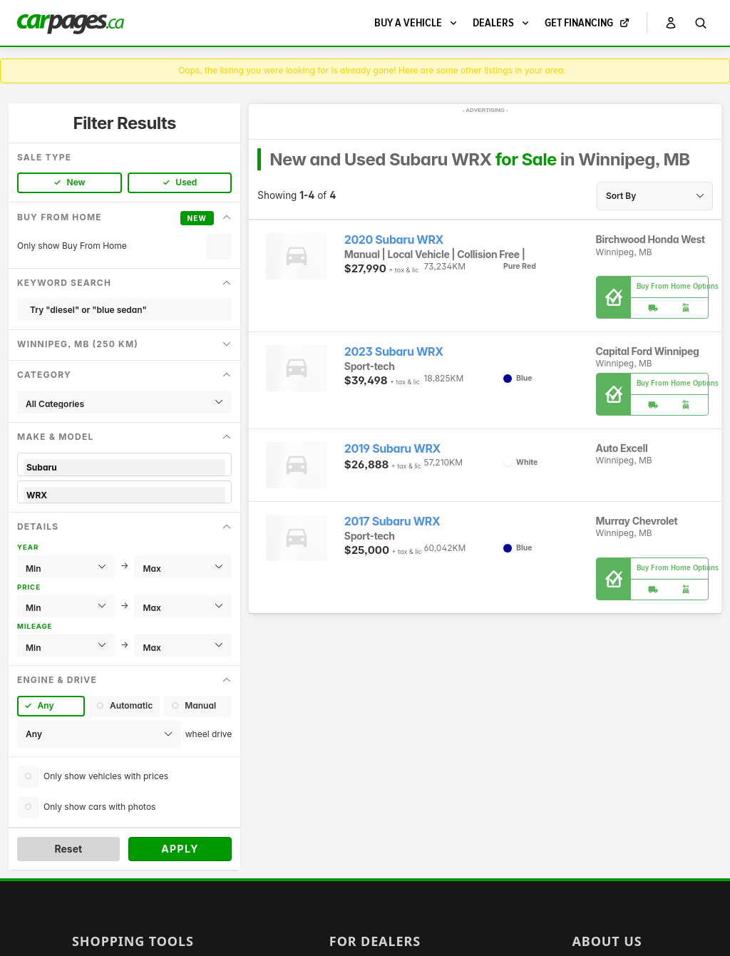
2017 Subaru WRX (392, 521)
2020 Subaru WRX (393, 240)
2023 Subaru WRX (393, 352)
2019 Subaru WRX (392, 449)
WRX (124, 495)
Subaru (124, 467)
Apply (180, 849)
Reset (68, 849)
